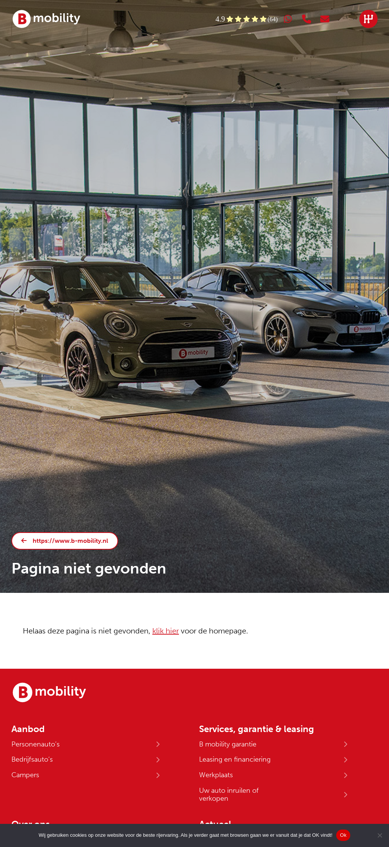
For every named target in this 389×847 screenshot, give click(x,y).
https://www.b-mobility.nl (70, 540)
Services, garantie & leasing (256, 729)
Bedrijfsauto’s (32, 759)
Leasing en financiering (234, 759)
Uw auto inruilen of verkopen (229, 794)
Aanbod (28, 729)
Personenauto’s (35, 744)
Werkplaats (216, 775)
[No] (379, 835)
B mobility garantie (227, 744)
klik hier (165, 630)
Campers (25, 775)
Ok (343, 835)
